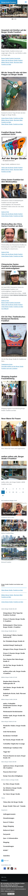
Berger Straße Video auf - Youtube (14, 806)
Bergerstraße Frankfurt (8, 2)
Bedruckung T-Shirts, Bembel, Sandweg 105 (13, 636)
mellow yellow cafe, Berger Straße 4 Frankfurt (14, 672)
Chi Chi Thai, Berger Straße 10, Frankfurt (13, 666)
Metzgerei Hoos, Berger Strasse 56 (14, 649)
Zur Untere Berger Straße (11, 794)
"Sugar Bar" (6, 752)
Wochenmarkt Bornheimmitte (12, 711)
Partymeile (6, 834)
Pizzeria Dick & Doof (9, 772)
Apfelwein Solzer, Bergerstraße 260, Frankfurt (13, 767)
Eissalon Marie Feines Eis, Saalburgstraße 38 (11, 682)
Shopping (6, 842)
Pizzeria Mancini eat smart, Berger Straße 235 (14, 757)
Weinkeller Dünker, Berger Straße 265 (14, 726)
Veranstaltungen (8, 846)
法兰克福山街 (5, 308)
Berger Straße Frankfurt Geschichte (10, 58)
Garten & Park (5, 212)
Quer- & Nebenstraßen (10, 838)
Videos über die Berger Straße (13, 802)
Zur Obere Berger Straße (11, 784)
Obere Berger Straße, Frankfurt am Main (12, 124)
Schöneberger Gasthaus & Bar (12, 748)
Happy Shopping (8, 826)
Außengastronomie (9, 814)
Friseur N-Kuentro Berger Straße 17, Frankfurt (14, 620)
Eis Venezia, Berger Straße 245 (13, 740)
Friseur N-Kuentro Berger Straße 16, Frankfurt (14, 654)
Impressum (4, 880)
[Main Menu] (25, 2)
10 (13, 493)
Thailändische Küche (6, 364)
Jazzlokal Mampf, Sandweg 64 (12, 645)
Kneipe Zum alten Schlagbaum (13, 776)
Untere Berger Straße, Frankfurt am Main (12, 118)
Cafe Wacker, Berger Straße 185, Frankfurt (13, 688)
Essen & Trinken (8, 822)
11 (17, 493)
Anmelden (6, 856)
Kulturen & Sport (8, 830)
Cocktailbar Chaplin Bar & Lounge (14, 744)
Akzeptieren (3, 893)
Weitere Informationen (10, 891)
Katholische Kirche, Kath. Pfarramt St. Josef (14, 694)
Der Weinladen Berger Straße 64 (13, 641)
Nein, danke (11, 893)
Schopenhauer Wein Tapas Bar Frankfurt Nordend (13, 614)
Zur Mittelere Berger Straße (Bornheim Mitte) (12, 789)
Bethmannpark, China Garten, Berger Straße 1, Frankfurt (12, 626)
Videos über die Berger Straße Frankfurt (12, 60)
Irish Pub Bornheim (9, 732)
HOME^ (6, 850)
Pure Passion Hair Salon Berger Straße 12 (13, 660)
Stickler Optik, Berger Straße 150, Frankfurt (14, 716)
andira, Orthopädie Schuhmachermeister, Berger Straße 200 (12, 705)
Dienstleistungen (8, 818)
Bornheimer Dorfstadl (10, 736)
